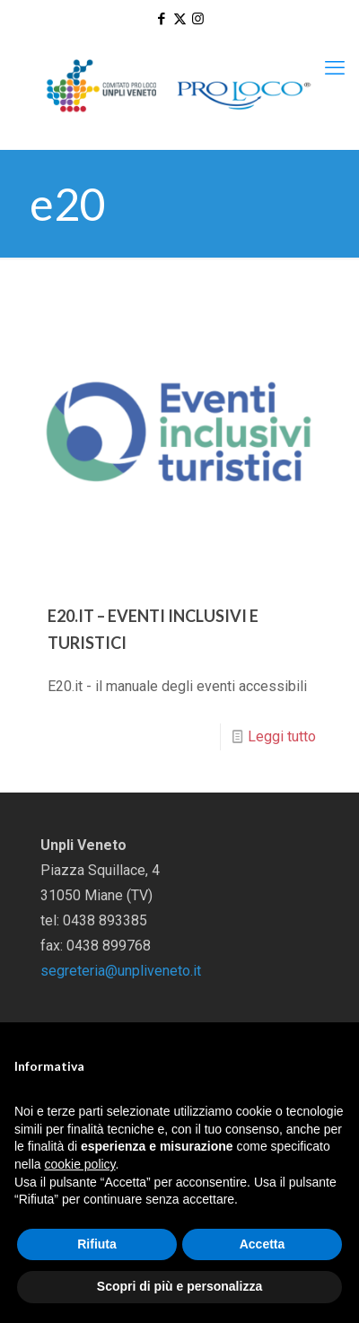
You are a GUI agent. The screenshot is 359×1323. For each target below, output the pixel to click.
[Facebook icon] (162, 19)
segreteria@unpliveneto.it (120, 970)
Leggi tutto (282, 736)
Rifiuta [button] (97, 1244)
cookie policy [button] (79, 1164)
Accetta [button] (262, 1244)
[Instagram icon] (198, 19)
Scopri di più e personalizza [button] (179, 1286)
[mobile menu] (335, 68)
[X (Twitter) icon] (180, 19)
